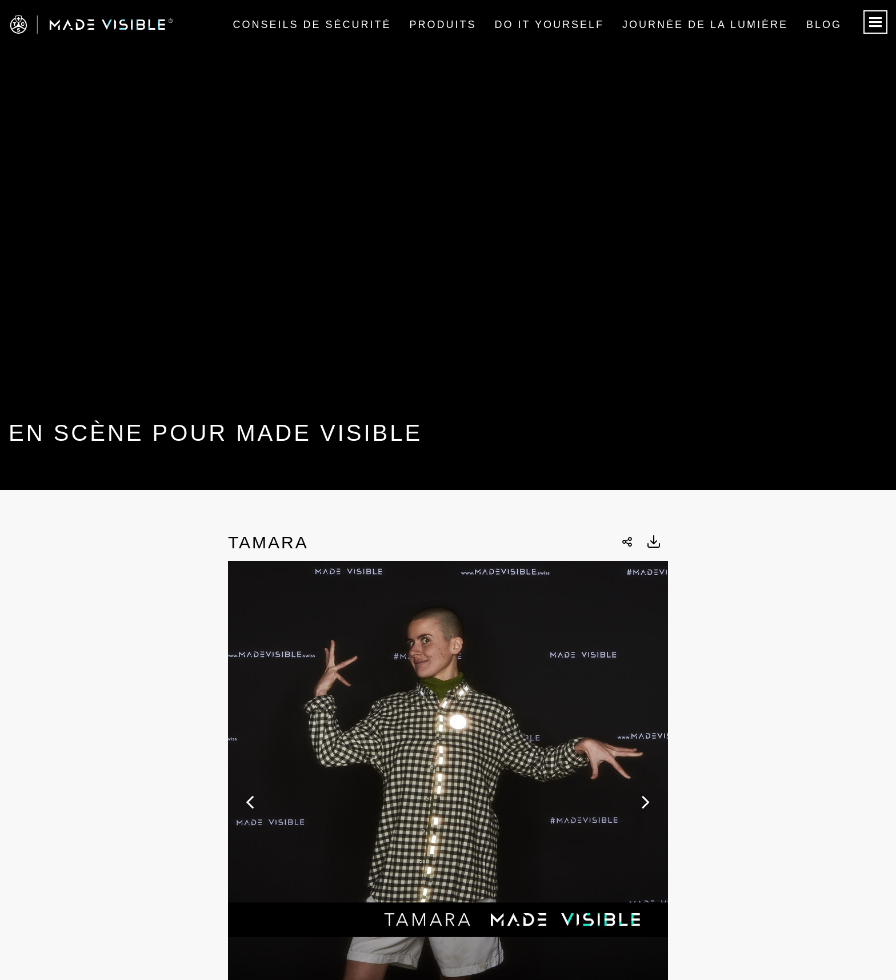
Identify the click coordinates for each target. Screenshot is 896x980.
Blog (824, 24)
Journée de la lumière (705, 24)
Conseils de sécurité (312, 24)
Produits (443, 24)
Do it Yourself (549, 24)
